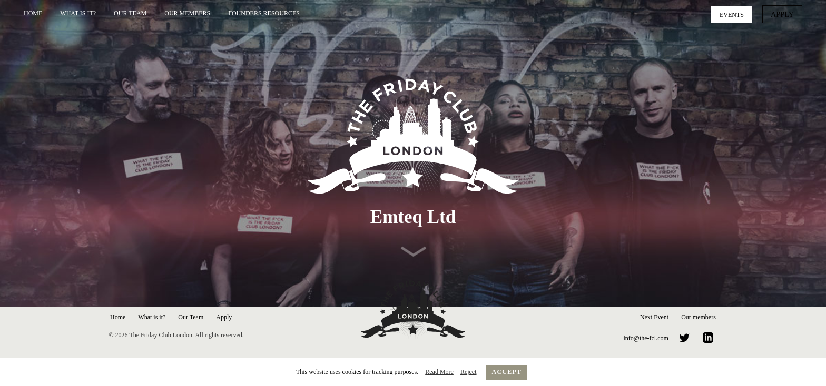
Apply (784, 13)
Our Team (130, 13)
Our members (698, 317)
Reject (468, 371)
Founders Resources (264, 13)
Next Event (654, 317)
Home (33, 13)
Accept (507, 371)
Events (735, 13)
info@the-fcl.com (646, 338)
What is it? (78, 13)
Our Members (187, 13)
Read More (439, 371)
